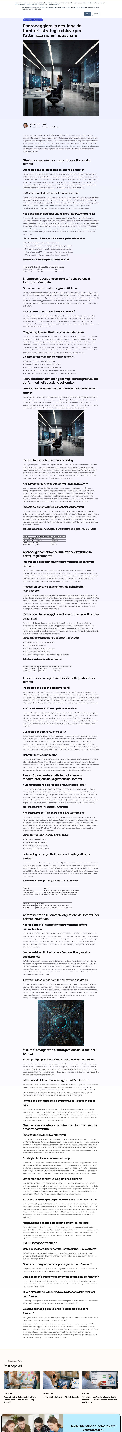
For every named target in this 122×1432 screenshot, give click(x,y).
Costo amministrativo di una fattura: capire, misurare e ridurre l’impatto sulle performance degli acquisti (99, 1399)
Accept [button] (87, 13)
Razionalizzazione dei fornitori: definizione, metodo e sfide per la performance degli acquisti (20, 1399)
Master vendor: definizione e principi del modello (61, 1397)
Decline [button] (96, 13)
